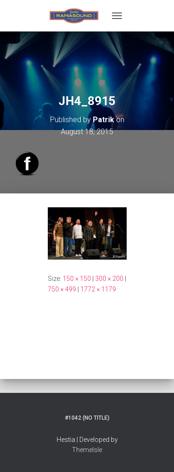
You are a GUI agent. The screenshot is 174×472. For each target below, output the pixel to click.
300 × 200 (109, 278)
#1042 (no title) (87, 418)
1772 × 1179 (98, 289)
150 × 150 (77, 278)
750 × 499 (62, 289)
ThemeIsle (87, 449)
